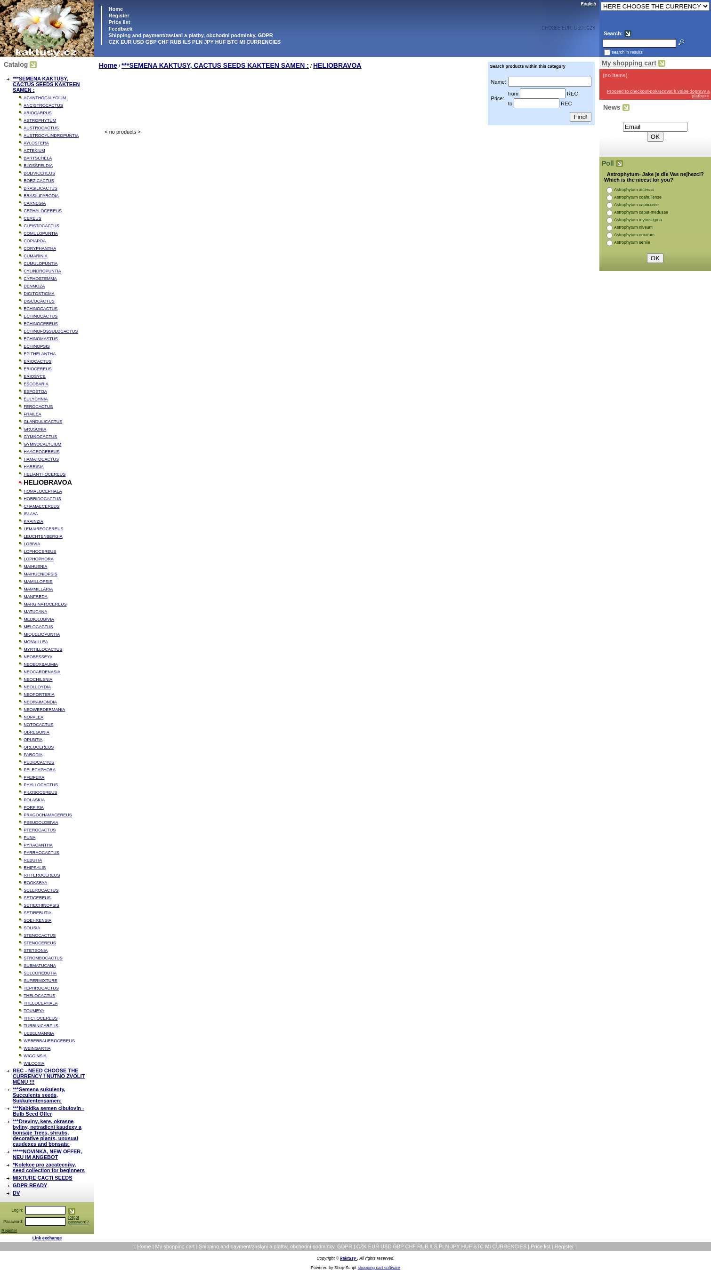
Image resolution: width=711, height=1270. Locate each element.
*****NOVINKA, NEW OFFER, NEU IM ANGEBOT (47, 1154)
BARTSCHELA (38, 158)
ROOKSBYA (35, 882)
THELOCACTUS (39, 995)
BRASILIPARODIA (41, 195)
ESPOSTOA (35, 391)
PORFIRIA (34, 807)
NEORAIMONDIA (40, 702)
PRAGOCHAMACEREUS (48, 815)
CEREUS (32, 218)
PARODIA (33, 754)
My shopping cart (629, 63)
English (588, 3)
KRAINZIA (33, 521)
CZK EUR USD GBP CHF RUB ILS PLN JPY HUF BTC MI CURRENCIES (194, 42)
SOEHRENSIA (37, 920)
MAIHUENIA (35, 566)
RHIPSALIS (35, 867)
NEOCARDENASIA (42, 672)
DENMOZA (34, 286)
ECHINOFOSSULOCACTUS (51, 331)
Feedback (119, 29)
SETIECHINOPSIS (41, 905)
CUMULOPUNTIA (40, 263)
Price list (118, 22)
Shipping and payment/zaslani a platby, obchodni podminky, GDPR (190, 35)
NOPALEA (33, 717)
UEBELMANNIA (39, 1033)
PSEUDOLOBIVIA (41, 822)
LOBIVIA (32, 544)
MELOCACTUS (38, 626)
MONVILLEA (36, 641)
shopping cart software (379, 1267)
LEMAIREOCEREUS (43, 529)
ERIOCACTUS (37, 361)
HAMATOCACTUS (41, 459)
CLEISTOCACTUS (41, 226)
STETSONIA (36, 950)
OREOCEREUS (39, 747)
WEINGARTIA (37, 1048)
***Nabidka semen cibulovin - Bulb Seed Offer (48, 1111)
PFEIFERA (34, 777)
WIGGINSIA (35, 1056)
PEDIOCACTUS (39, 762)
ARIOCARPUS (38, 113)
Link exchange (47, 1238)
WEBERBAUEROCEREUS (49, 1040)
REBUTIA (33, 860)
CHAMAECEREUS (41, 506)
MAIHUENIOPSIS (40, 574)
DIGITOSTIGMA (39, 293)
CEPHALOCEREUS (43, 210)
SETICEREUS (37, 897)
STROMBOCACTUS (43, 958)
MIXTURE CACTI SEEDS (43, 1178)
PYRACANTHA (38, 845)
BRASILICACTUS (40, 188)
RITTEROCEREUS (42, 875)
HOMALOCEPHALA (43, 491)
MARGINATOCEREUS (45, 604)
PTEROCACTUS (40, 830)
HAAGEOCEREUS (41, 451)
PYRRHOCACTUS (41, 852)
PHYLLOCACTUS (41, 785)
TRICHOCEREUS (40, 1018)
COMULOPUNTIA (41, 233)
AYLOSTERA (36, 143)
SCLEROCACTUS (41, 890)
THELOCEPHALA (40, 1003)
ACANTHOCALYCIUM (45, 98)
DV (16, 1193)
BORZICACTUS (39, 180)
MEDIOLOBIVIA (39, 619)
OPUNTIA (33, 739)
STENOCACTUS (40, 935)
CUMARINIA (36, 256)
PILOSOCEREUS (40, 792)
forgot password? (78, 1219)
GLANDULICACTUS (43, 421)
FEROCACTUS (38, 406)
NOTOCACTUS (38, 724)
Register (118, 15)
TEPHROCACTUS (41, 988)
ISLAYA (31, 513)
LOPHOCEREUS (40, 551)
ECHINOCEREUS (41, 323)
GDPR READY (30, 1185)
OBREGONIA (36, 732)
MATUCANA (35, 611)
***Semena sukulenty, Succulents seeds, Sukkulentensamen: (39, 1094)
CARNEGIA (35, 203)
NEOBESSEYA (38, 657)
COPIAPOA (35, 241)
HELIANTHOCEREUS (44, 474)
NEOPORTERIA (39, 694)
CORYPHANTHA (40, 248)
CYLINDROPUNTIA (42, 271)
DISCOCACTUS (39, 301)
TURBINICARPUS (41, 1025)
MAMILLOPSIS (38, 581)
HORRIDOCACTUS (42, 498)
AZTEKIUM (34, 150)
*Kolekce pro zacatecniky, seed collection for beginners (49, 1167)
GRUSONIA (35, 429)
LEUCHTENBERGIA (43, 536)
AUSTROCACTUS (41, 128)
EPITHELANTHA (40, 353)
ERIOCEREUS (38, 369)
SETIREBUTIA (37, 913)
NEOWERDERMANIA (44, 709)
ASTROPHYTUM (40, 120)
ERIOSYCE (35, 376)
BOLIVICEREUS (39, 173)
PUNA (29, 837)
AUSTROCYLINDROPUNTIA (51, 135)
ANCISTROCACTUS (43, 105)
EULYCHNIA (36, 399)
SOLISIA (32, 928)
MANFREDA (36, 596)
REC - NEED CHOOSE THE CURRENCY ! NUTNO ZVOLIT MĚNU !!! (49, 1076)
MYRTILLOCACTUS (43, 649)
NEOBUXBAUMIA (41, 664)
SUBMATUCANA (40, 965)
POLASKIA (34, 800)
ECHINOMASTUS (41, 338)
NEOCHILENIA (38, 679)
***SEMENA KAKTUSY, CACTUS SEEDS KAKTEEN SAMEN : (46, 84)
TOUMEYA (34, 1010)
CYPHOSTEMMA (40, 278)
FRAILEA (32, 414)
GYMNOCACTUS (40, 436)
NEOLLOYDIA (37, 687)
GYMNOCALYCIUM (42, 444)
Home (115, 9)
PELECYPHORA (40, 769)
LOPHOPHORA (39, 559)
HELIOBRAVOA (337, 65)
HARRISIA (34, 466)
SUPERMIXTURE (40, 980)
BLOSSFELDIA (38, 165)
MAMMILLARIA (38, 589)
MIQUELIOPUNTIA (42, 634)
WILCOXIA (34, 1063)
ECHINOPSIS (37, 346)
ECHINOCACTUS (40, 308)
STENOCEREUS (40, 943)
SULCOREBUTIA (40, 973)
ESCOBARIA (36, 384)
